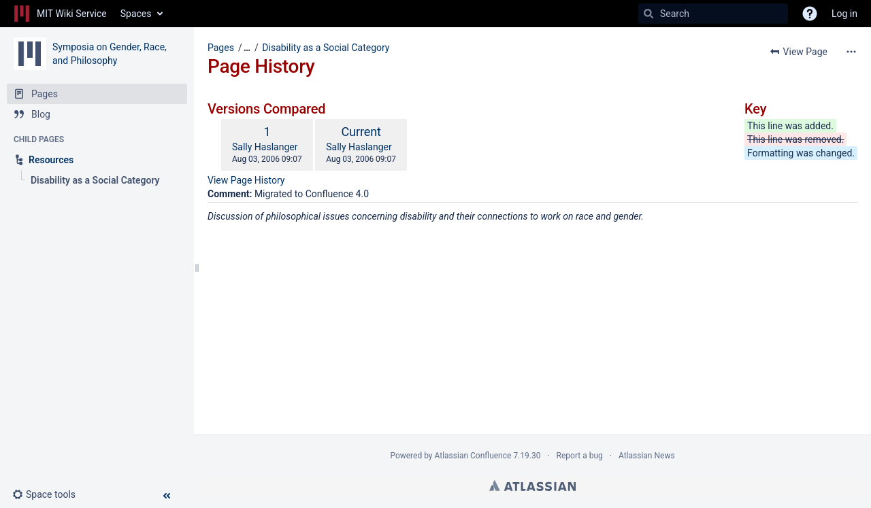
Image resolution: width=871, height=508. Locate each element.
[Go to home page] (60, 13)
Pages (221, 47)
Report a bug (580, 455)
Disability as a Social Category (325, 47)
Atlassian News (647, 455)
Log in (844, 13)
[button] (49, 494)
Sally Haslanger (264, 146)
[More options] (851, 51)
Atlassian (532, 485)
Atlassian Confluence (473, 455)
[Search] (648, 13)
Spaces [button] (136, 13)
